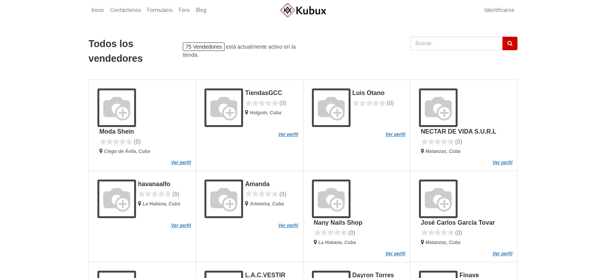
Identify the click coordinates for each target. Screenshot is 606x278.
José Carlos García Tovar (458, 222)
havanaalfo (154, 184)
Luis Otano (368, 93)
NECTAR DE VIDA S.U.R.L (459, 131)
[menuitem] (98, 10)
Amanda (257, 184)
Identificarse (499, 10)
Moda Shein (116, 131)
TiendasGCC (263, 93)
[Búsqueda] (509, 43)
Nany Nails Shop (338, 222)
